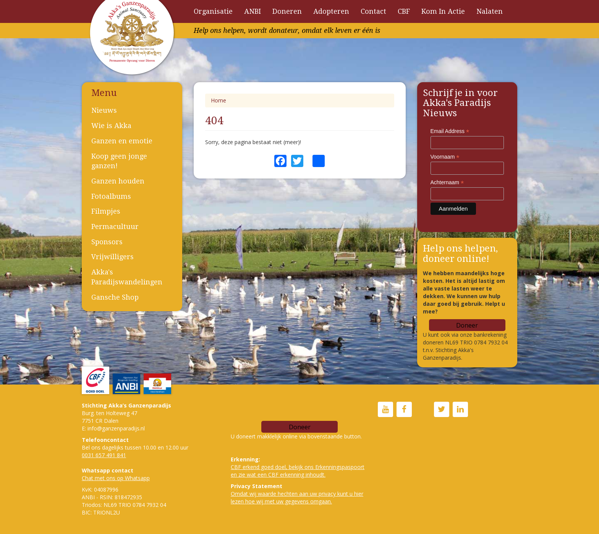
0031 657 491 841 (104, 455)
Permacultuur (115, 226)
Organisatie (213, 11)
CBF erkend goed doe (258, 467)
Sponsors (107, 242)
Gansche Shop (115, 297)
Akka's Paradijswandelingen (126, 277)
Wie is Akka (111, 126)
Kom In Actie (443, 11)
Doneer (467, 325)
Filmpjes (105, 211)
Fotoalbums (111, 196)
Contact (373, 11)
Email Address (450, 131)
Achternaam (447, 182)
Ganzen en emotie (121, 141)
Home (218, 100)
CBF (404, 11)
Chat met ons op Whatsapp (116, 478)
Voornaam (445, 157)
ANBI (252, 11)
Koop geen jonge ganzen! (119, 161)
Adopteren (331, 11)
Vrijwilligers (112, 257)
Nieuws (104, 110)
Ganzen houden (117, 181)
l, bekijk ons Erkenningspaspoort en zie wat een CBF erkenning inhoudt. (297, 470)
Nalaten (489, 11)
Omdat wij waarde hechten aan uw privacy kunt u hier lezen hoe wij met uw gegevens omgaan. (297, 497)
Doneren (287, 11)
